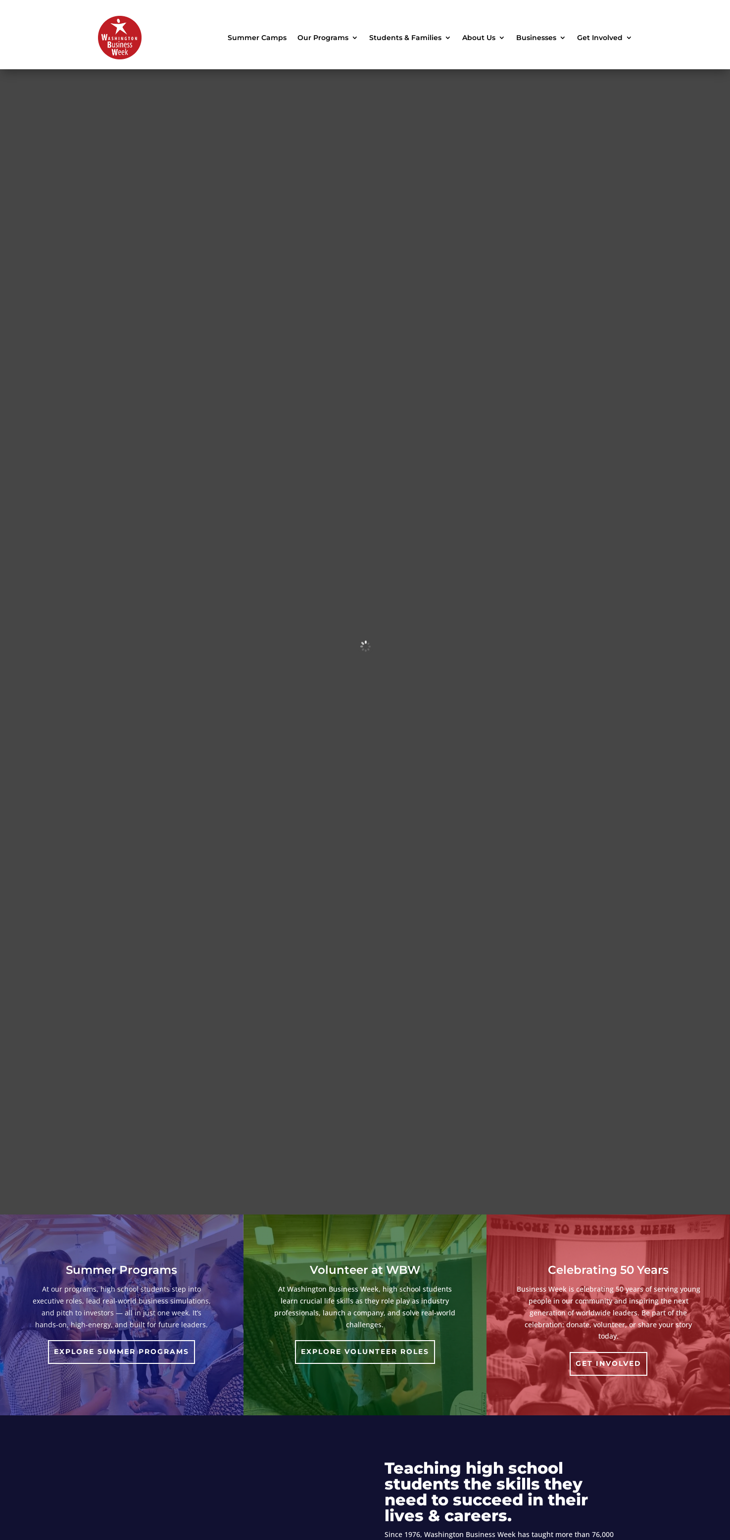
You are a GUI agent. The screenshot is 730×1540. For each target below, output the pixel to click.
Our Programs (322, 37)
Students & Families (405, 37)
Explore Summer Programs (121, 1351)
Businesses (536, 37)
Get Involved (600, 37)
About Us (478, 37)
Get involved (608, 1363)
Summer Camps (257, 37)
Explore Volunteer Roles (365, 1351)
